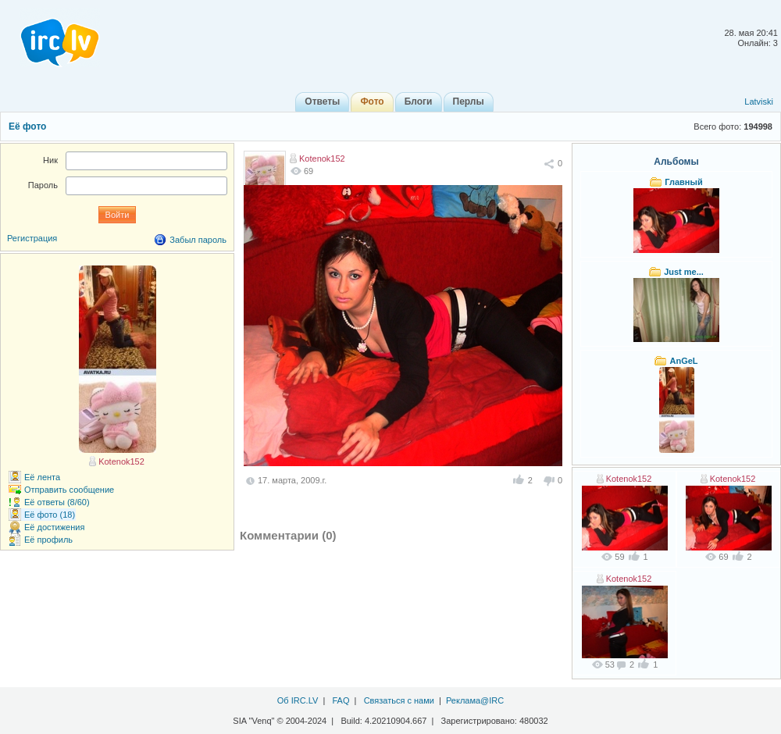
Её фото (27, 126)
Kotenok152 (322, 158)
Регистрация (32, 238)
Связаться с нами (399, 700)
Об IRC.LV (298, 700)
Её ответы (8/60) (57, 502)
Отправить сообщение (69, 489)
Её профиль (48, 539)
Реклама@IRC (475, 700)
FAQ (340, 700)
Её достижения (54, 527)
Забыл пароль (197, 239)
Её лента (42, 477)
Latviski (758, 101)
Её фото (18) (49, 514)
